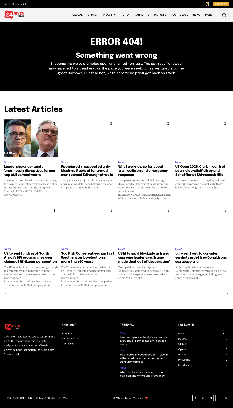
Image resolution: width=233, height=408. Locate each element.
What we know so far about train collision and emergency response (143, 171)
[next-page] (226, 293)
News (7, 162)
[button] (224, 15)
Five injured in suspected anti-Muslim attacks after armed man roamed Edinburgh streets (87, 171)
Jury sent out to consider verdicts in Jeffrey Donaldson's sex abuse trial (201, 258)
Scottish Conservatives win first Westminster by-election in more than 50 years (87, 258)
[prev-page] (6, 293)
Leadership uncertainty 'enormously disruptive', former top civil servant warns (30, 171)
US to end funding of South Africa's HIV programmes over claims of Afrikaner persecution (30, 258)
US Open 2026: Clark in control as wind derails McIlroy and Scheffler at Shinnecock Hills (200, 171)
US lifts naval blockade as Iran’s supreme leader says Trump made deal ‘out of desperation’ (144, 258)
